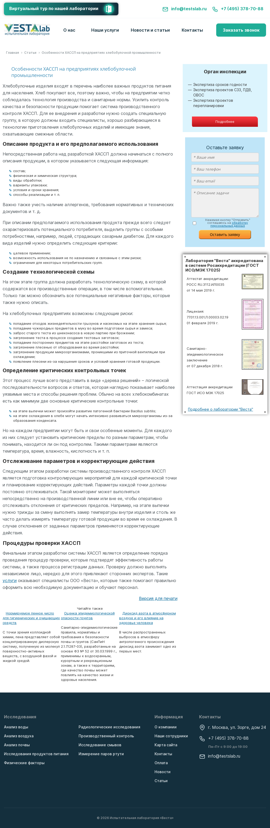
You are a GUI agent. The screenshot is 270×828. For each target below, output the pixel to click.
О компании (166, 727)
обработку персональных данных (229, 224)
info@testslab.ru (184, 8)
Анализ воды (16, 727)
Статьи (161, 780)
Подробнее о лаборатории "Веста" (220, 409)
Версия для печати (158, 598)
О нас (69, 30)
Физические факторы (24, 763)
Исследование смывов (100, 745)
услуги (10, 580)
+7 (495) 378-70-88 (237, 8)
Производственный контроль (106, 736)
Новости (163, 771)
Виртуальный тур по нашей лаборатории (63, 9)
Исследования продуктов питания (36, 754)
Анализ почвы (17, 745)
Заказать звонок (241, 30)
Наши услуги (105, 30)
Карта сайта (166, 745)
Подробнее (224, 121)
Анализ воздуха (18, 736)
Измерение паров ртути (101, 754)
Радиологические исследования (109, 727)
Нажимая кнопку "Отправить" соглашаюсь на (227, 223)
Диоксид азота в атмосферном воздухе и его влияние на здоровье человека (147, 618)
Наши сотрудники (171, 736)
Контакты (192, 30)
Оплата (161, 763)
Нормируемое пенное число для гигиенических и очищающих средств (31, 618)
